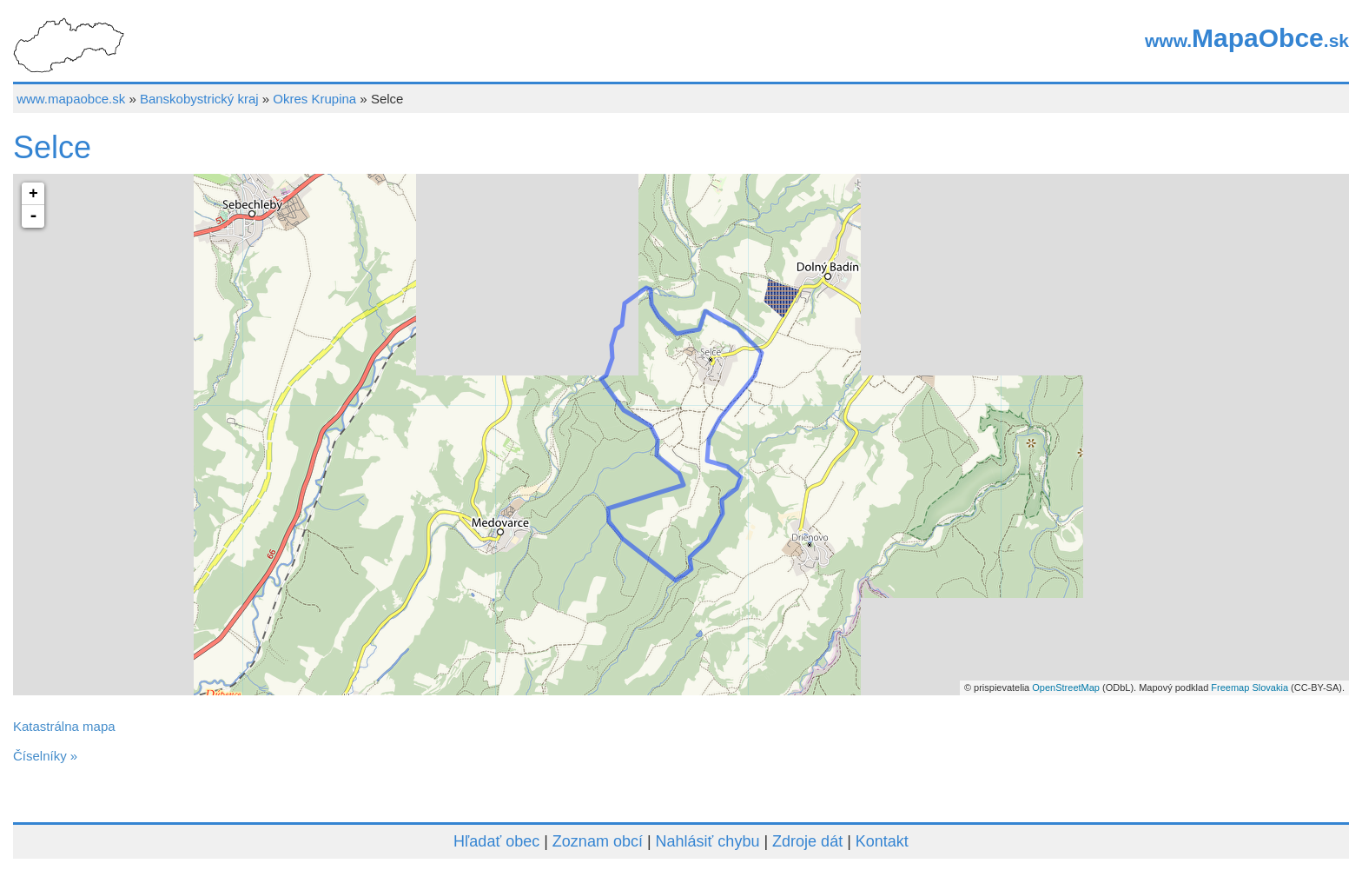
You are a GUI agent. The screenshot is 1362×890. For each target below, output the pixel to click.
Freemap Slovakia (1249, 687)
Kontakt (882, 841)
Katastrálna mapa (64, 726)
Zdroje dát (807, 841)
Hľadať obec (496, 841)
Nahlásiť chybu (708, 841)
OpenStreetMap (1066, 687)
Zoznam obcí (597, 841)
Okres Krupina (314, 98)
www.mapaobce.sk (71, 98)
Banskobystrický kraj (199, 98)
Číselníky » (45, 755)
